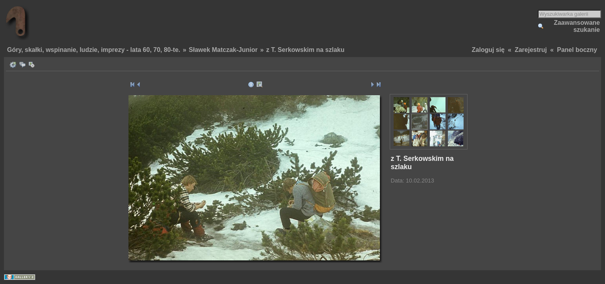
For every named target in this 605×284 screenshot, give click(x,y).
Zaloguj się (488, 49)
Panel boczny (577, 49)
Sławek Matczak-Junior (223, 49)
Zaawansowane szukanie (577, 26)
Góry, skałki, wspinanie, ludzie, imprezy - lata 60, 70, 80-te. (93, 49)
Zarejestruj (531, 49)
